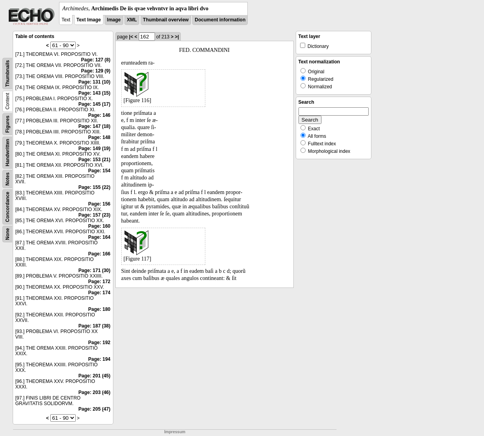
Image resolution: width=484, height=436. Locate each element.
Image (114, 20)
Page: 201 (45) (94, 376)
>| (177, 37)
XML (132, 20)
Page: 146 (99, 115)
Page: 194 (99, 359)
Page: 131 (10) (94, 82)
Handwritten (7, 152)
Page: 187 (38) (94, 326)
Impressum (174, 432)
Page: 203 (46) (94, 392)
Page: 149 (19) (94, 148)
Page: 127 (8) (95, 60)
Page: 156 (99, 204)
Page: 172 (99, 281)
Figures (7, 124)
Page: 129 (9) (95, 71)
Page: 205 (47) (94, 409)
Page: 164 (99, 237)
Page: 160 (99, 226)
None (7, 234)
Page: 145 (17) (94, 104)
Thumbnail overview (166, 20)
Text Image (89, 20)
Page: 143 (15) (94, 93)
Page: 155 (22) (94, 187)
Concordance (7, 207)
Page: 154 (99, 170)
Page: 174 (99, 292)
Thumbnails (7, 73)
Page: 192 (99, 342)
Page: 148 (99, 137)
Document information (220, 20)
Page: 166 (99, 254)
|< (131, 37)
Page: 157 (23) (94, 215)
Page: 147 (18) (94, 126)
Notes (7, 178)
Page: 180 (99, 309)
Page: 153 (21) (94, 159)
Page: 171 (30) (94, 270)
